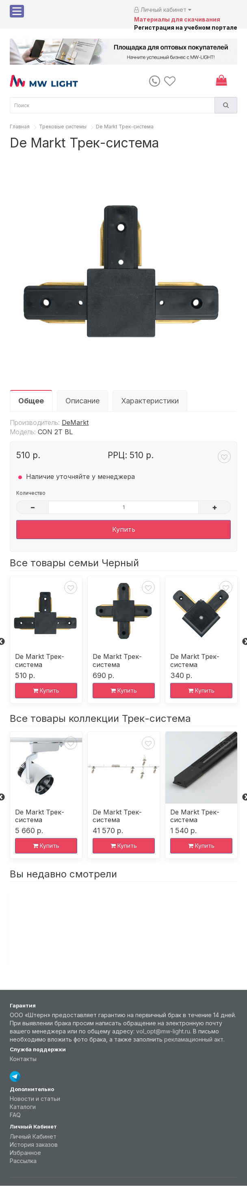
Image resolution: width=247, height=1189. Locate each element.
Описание (82, 400)
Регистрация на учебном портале (185, 27)
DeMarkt (75, 422)
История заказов (34, 1144)
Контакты (23, 1058)
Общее (31, 400)
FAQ (15, 1114)
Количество (31, 493)
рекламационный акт (193, 1039)
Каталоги (23, 1106)
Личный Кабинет (33, 1136)
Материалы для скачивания (177, 19)
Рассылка (23, 1160)
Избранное (25, 1152)
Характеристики (150, 400)
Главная (20, 126)
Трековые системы (63, 126)
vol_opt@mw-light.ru (163, 1031)
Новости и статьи (35, 1098)
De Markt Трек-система (125, 126)
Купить (123, 529)
